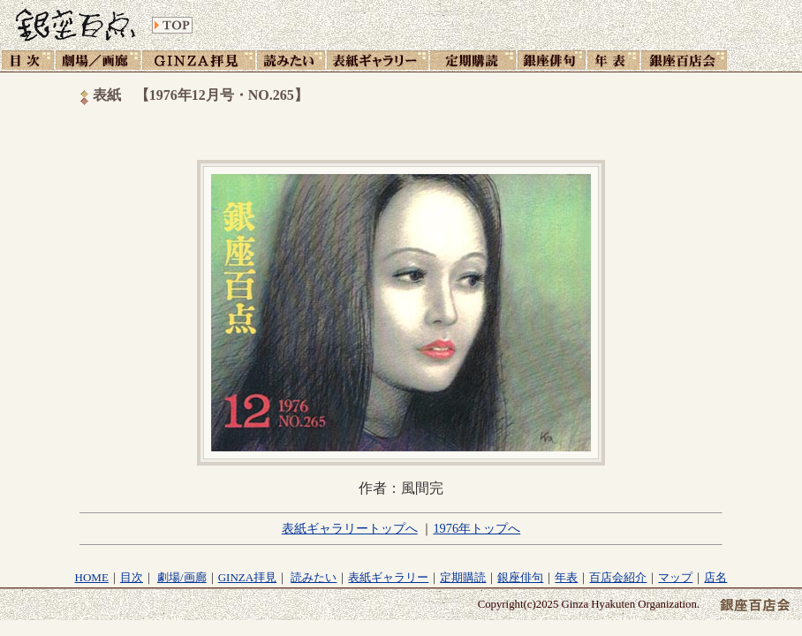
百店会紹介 (618, 577)
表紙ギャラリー (388, 577)
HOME (92, 577)
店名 (715, 577)
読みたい (314, 577)
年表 (566, 577)
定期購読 (463, 577)
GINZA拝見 (247, 577)
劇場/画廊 (182, 577)
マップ (675, 577)
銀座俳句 (520, 577)
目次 (131, 577)
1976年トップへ (476, 528)
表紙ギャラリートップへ (350, 528)
